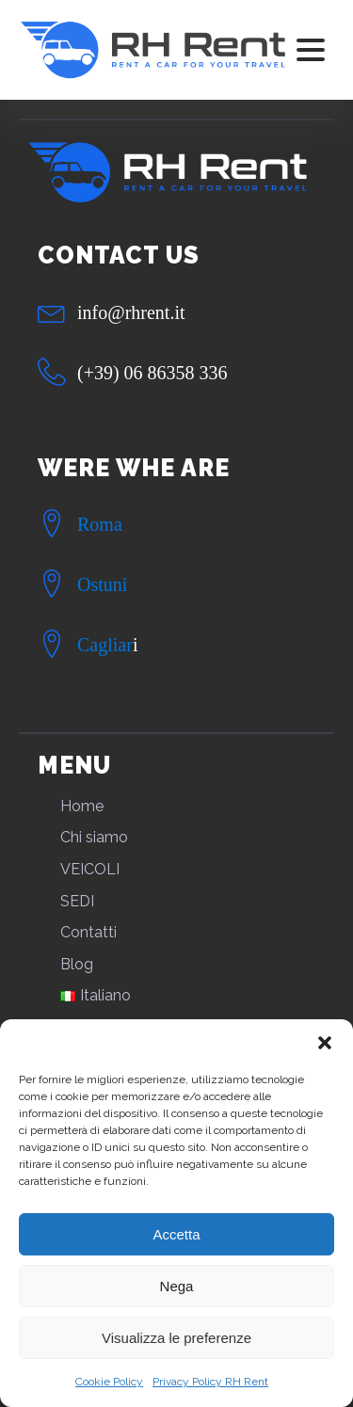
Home (82, 806)
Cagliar (105, 644)
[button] (324, 1042)
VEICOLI (90, 869)
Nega (177, 1286)
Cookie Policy (109, 1381)
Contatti (88, 932)
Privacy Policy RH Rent (210, 1381)
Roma (99, 524)
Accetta (176, 1234)
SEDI (77, 901)
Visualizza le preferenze (176, 1338)
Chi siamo (94, 837)
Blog (76, 964)
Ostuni (102, 584)
